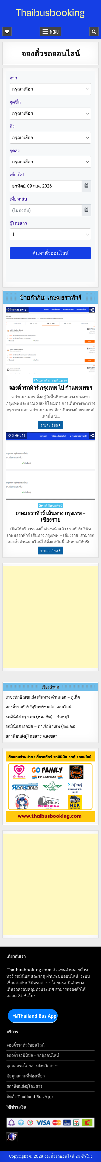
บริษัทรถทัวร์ (53, 505)
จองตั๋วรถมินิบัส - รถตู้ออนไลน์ (32, 1055)
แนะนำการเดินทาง (53, 380)
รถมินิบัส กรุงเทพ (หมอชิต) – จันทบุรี (37, 716)
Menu (54, 32)
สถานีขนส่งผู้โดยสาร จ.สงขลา (31, 736)
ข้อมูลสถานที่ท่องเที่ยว (25, 1076)
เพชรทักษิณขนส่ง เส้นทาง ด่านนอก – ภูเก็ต (43, 697)
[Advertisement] (50, 617)
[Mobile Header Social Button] (7, 31)
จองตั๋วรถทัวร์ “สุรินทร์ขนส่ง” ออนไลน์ (38, 707)
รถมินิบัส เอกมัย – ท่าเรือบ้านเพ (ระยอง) (40, 726)
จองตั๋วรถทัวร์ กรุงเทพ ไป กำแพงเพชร (50, 388)
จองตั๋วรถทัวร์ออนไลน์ (25, 1045)
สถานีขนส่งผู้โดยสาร (24, 1086)
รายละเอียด (49, 425)
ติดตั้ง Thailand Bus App (29, 1096)
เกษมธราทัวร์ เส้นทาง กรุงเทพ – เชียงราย (51, 516)
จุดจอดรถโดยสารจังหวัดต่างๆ (32, 1065)
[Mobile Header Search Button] (94, 31)
